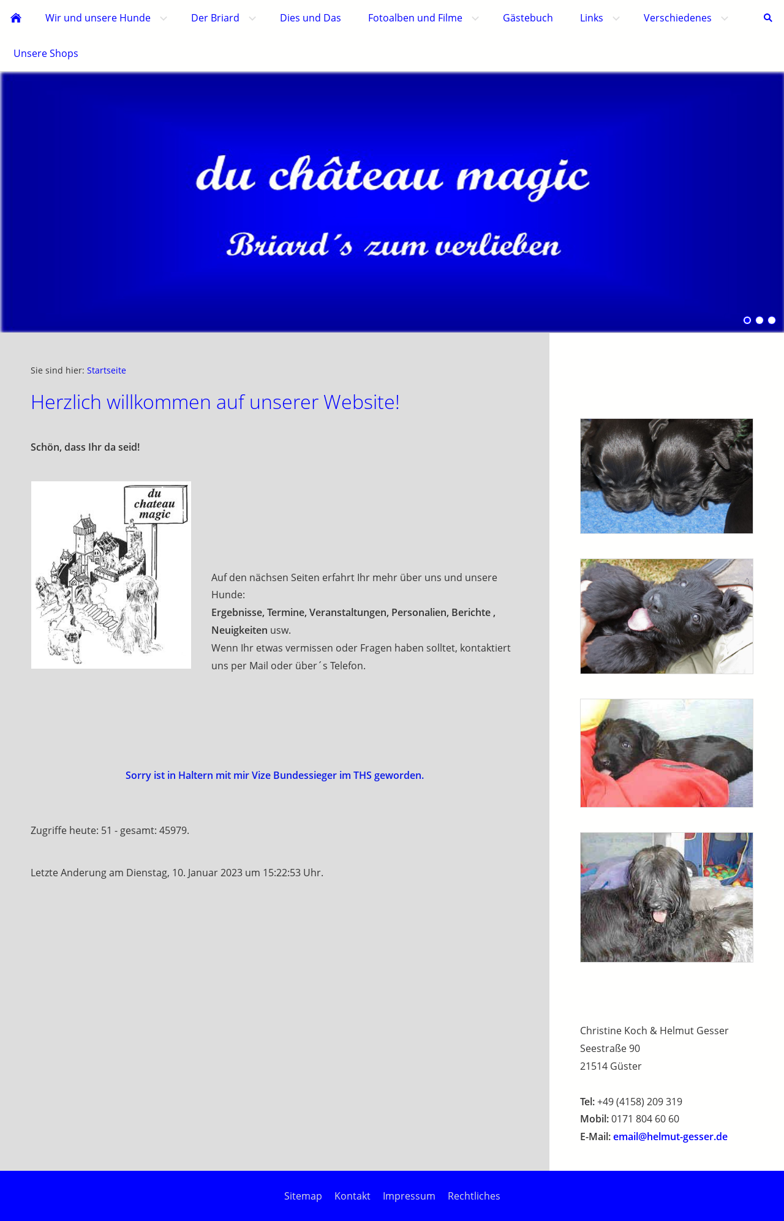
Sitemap (303, 1196)
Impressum (409, 1196)
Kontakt (352, 1196)
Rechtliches (474, 1196)
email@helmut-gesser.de (670, 1136)
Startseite (106, 370)
